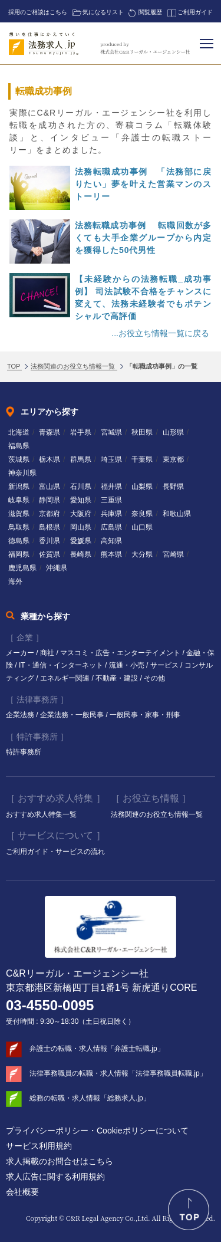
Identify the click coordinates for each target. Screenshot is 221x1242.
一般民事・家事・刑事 (145, 715)
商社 (48, 653)
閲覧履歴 (150, 12)
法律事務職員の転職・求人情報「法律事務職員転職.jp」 (118, 1073)
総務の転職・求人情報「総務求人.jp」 (89, 1098)
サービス (165, 665)
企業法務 (21, 715)
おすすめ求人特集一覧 (41, 814)
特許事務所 (23, 752)
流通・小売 (127, 665)
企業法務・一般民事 (72, 715)
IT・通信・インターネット (62, 665)
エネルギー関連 (65, 678)
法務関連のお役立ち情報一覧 (157, 814)
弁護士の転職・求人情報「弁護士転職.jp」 (96, 1048)
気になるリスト (103, 12)
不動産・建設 (117, 678)
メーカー (21, 653)
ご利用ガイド (195, 12)
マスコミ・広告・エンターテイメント (121, 653)
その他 (154, 678)
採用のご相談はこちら (37, 12)
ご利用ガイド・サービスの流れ (55, 851)
